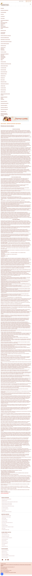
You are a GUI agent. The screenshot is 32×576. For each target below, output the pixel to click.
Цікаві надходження (5, 539)
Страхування (3, 16)
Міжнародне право (3, 81)
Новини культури (4, 521)
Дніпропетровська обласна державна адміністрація (10, 501)
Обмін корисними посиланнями (6, 511)
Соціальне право (3, 87)
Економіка (2, 8)
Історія (2, 28)
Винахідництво (3, 23)
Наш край (3, 544)
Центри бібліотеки (4, 519)
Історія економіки (3, 12)
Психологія (2, 99)
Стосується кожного (5, 507)
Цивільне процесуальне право (5, 93)
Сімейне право (3, 85)
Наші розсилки (4, 540)
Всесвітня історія (3, 30)
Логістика (2, 14)
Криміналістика (3, 75)
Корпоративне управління (5, 20)
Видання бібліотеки (5, 546)
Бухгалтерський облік (4, 22)
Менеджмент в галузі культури (5, 39)
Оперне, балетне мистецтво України (6, 41)
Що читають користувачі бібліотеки (7, 522)
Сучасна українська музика (5, 43)
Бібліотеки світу (4, 551)
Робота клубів (4, 518)
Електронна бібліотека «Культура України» (8, 555)
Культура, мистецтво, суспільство (6, 35)
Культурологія (3, 33)
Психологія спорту (3, 111)
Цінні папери (3, 18)
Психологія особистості (4, 107)
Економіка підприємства (4, 10)
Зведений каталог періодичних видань (8, 526)
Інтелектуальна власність (4, 27)
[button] (2, 574)
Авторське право (3, 61)
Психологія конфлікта (4, 105)
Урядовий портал (4, 500)
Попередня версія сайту (5, 529)
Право (2, 59)
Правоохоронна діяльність (5, 83)
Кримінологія (3, 77)
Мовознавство (3, 56)
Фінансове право (3, 89)
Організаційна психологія (4, 103)
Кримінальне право (4, 73)
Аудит (1, 21)
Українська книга (3, 45)
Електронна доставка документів (7, 537)
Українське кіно (3, 47)
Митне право (3, 79)
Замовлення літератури (5, 536)
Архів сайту (3, 528)
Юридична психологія (4, 113)
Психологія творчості (4, 101)
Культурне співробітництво (5, 37)
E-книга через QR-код (5, 508)
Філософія (2, 115)
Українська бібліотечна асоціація (7, 504)
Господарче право (3, 67)
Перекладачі (4, 510)
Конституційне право (4, 71)
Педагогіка (2, 58)
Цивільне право (3, 91)
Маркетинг (2, 48)
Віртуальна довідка (5, 533)
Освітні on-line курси (5, 557)
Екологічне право (3, 69)
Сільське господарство (4, 114)
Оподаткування (3, 57)
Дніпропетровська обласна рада (7, 503)
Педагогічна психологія (4, 109)
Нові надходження (4, 543)
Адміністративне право (4, 65)
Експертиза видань (5, 525)
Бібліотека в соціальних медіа (6, 515)
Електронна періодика (5, 554)
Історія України (3, 32)
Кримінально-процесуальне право (6, 63)
